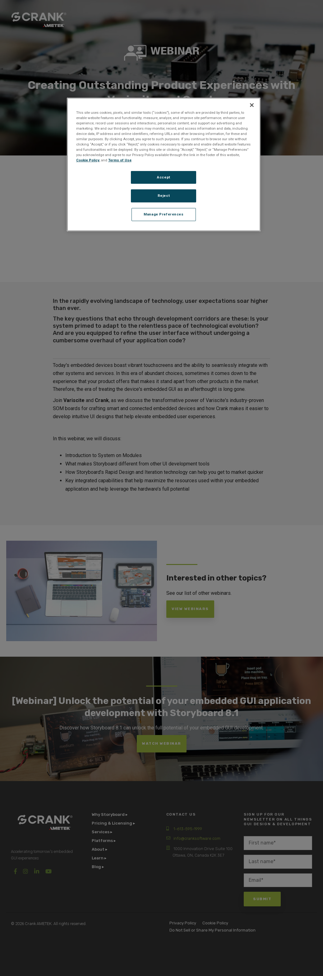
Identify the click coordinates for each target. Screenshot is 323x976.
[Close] (252, 105)
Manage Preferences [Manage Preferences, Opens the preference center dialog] (163, 214)
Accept (163, 177)
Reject (164, 195)
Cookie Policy (87, 160)
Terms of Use (120, 160)
